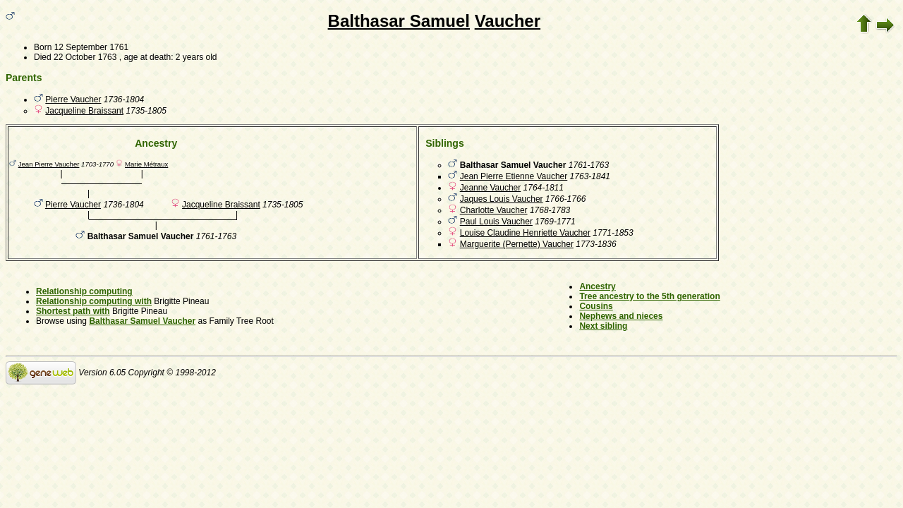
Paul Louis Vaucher (496, 221)
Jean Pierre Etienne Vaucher (514, 176)
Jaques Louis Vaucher (501, 199)
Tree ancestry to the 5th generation (649, 296)
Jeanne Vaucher (490, 188)
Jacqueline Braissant (84, 111)
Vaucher (507, 20)
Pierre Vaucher (73, 99)
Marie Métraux (146, 164)
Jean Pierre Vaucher (49, 164)
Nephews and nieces (620, 316)
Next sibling (603, 326)
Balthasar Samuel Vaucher (142, 321)
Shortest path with (73, 311)
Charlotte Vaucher (494, 210)
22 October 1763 (85, 57)
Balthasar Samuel (399, 20)
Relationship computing (84, 291)
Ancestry (597, 286)
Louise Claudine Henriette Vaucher (525, 233)
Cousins (595, 306)
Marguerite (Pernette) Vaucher (517, 244)
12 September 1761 (91, 47)
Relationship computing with (94, 301)
